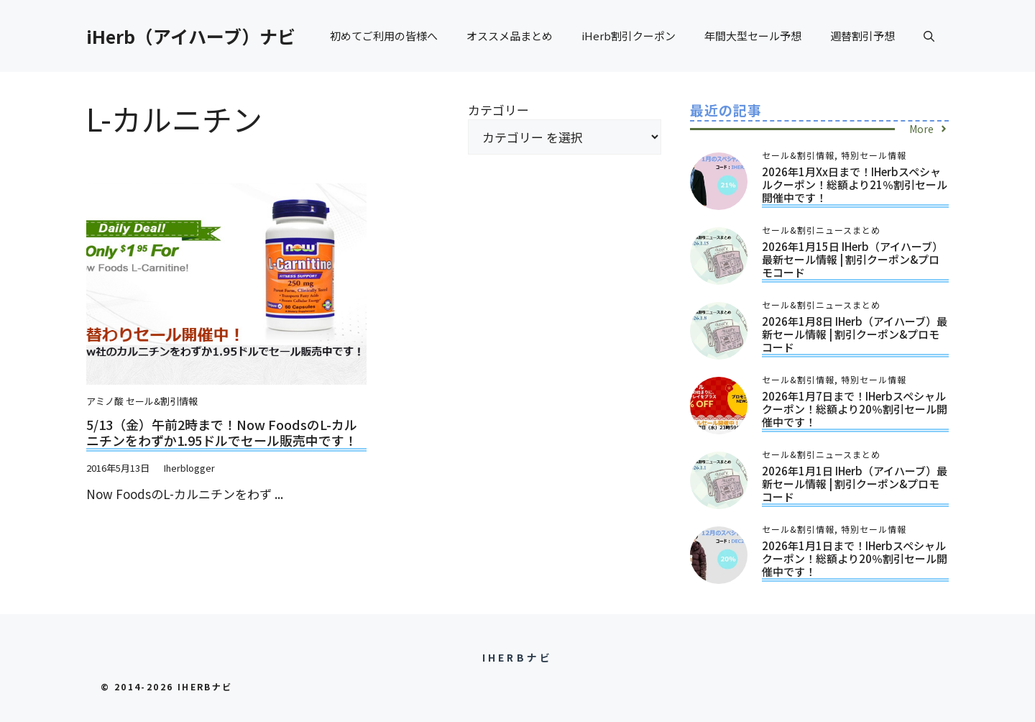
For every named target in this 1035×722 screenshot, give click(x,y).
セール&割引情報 (162, 401)
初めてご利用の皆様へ (384, 35)
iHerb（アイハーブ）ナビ (190, 36)
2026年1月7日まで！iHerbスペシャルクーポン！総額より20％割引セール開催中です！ (854, 408)
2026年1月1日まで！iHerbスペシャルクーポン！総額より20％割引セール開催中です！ (854, 558)
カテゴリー (498, 110)
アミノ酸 (105, 401)
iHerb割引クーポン (628, 35)
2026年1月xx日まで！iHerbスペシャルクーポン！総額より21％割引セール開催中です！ (854, 184)
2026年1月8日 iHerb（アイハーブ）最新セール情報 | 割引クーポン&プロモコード (854, 334)
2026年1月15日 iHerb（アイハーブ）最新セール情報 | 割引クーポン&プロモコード (852, 259)
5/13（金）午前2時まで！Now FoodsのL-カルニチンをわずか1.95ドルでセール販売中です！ (221, 432)
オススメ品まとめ (509, 35)
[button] (929, 36)
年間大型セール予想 (752, 35)
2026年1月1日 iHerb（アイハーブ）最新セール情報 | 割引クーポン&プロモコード (854, 483)
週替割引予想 (862, 35)
